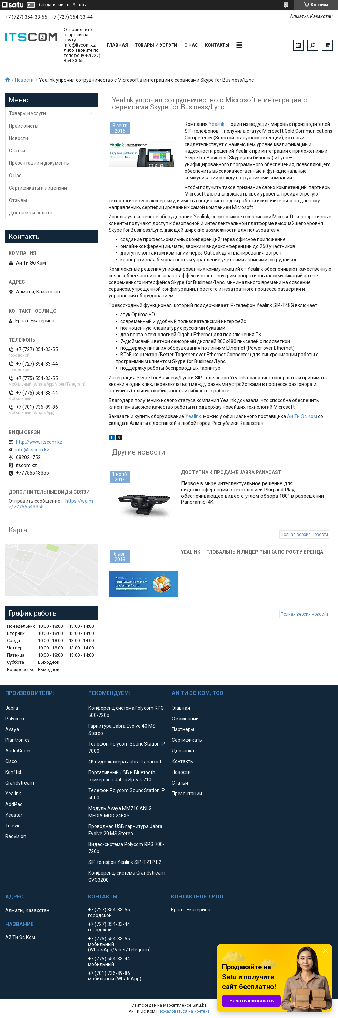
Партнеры (183, 729)
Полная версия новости (304, 534)
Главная (117, 45)
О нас (191, 45)
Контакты (217, 45)
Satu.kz (199, 1005)
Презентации (187, 793)
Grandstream (19, 783)
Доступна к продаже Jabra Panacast (231, 472)
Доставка (183, 750)
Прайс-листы (23, 126)
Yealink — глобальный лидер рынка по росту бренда (252, 552)
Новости (24, 80)
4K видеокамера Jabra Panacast (124, 762)
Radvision (15, 836)
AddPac (13, 804)
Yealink (217, 124)
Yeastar (13, 815)
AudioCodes (18, 750)
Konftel (13, 772)
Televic (12, 825)
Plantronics (17, 740)
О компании (185, 718)
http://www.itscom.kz (39, 442)
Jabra (11, 708)
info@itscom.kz (32, 449)
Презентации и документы (39, 163)
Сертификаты (187, 740)
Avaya (12, 729)
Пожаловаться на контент (183, 1011)
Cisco (11, 761)
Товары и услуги (156, 45)
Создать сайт (52, 4)
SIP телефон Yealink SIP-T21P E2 (124, 862)
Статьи (17, 150)
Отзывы (18, 200)
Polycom (14, 718)
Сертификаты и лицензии (38, 188)
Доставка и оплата (30, 213)
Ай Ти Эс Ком (302, 416)
